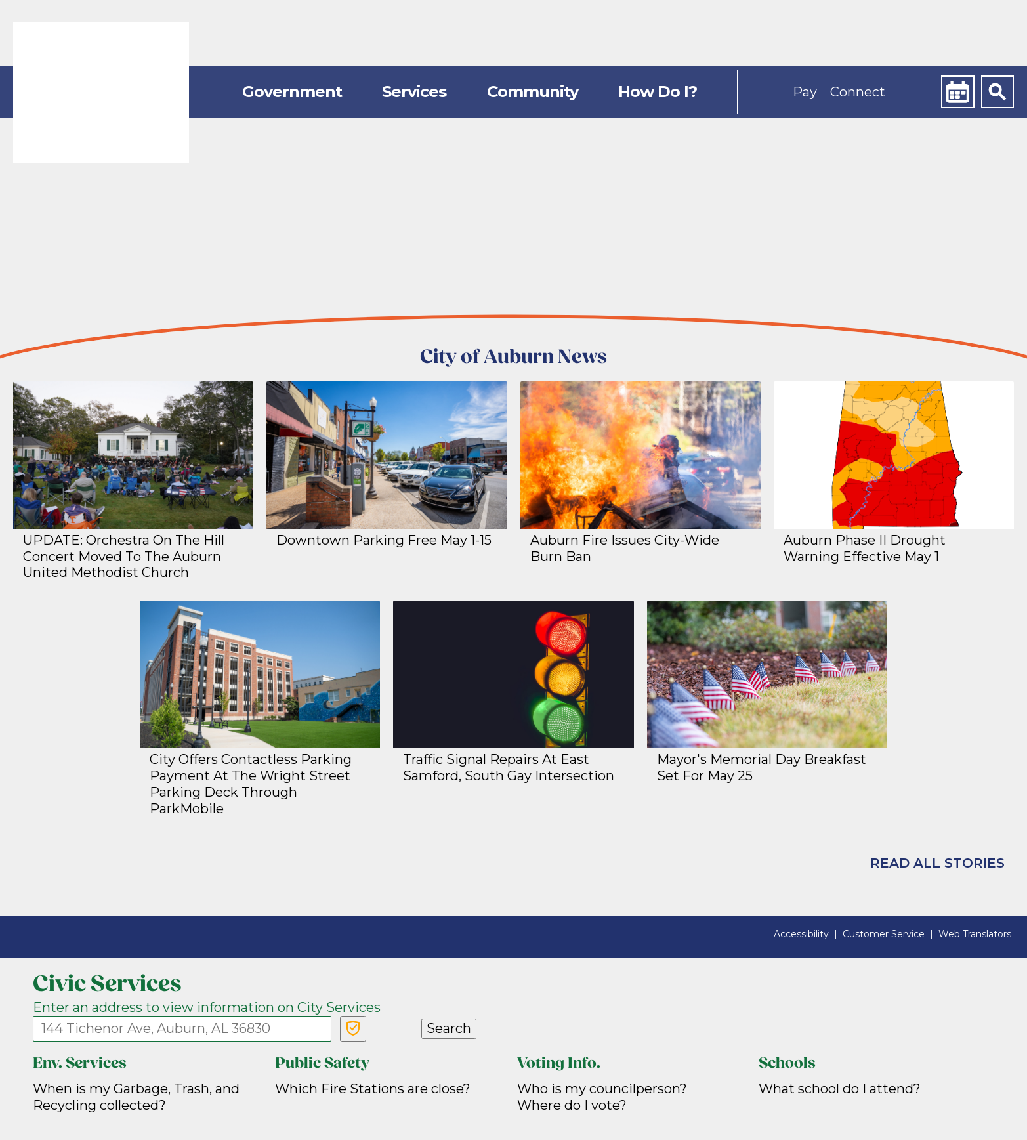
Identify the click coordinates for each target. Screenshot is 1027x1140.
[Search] (997, 91)
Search (449, 1028)
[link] (101, 92)
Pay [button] (805, 92)
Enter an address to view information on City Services (207, 1007)
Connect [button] (857, 92)
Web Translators (974, 934)
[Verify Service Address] (353, 1029)
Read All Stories (937, 863)
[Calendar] (957, 91)
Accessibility (801, 934)
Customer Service (884, 934)
